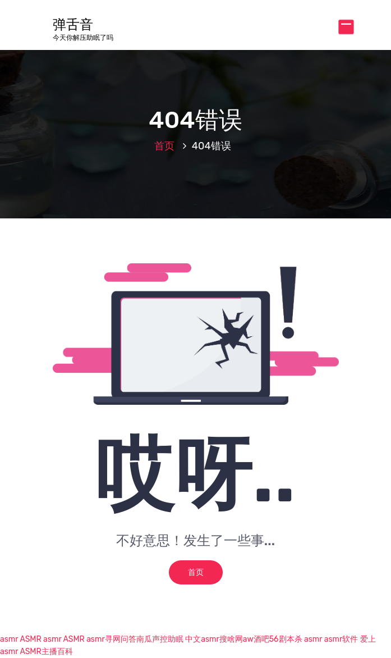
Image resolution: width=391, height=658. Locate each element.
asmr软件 (341, 639)
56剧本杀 (285, 639)
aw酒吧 (256, 639)
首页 (164, 146)
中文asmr (202, 639)
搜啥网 (231, 639)
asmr (9, 639)
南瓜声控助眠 (159, 639)
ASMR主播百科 (46, 651)
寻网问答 (120, 639)
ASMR (30, 639)
